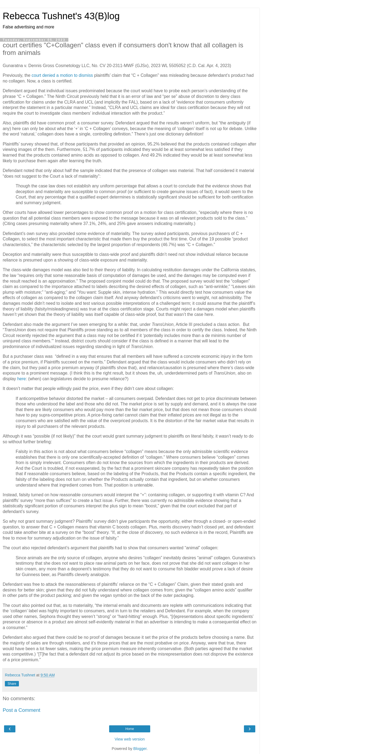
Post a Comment (21, 710)
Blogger (140, 748)
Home (129, 729)
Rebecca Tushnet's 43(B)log (61, 16)
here (21, 378)
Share (12, 684)
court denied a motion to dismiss (62, 75)
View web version (130, 739)
